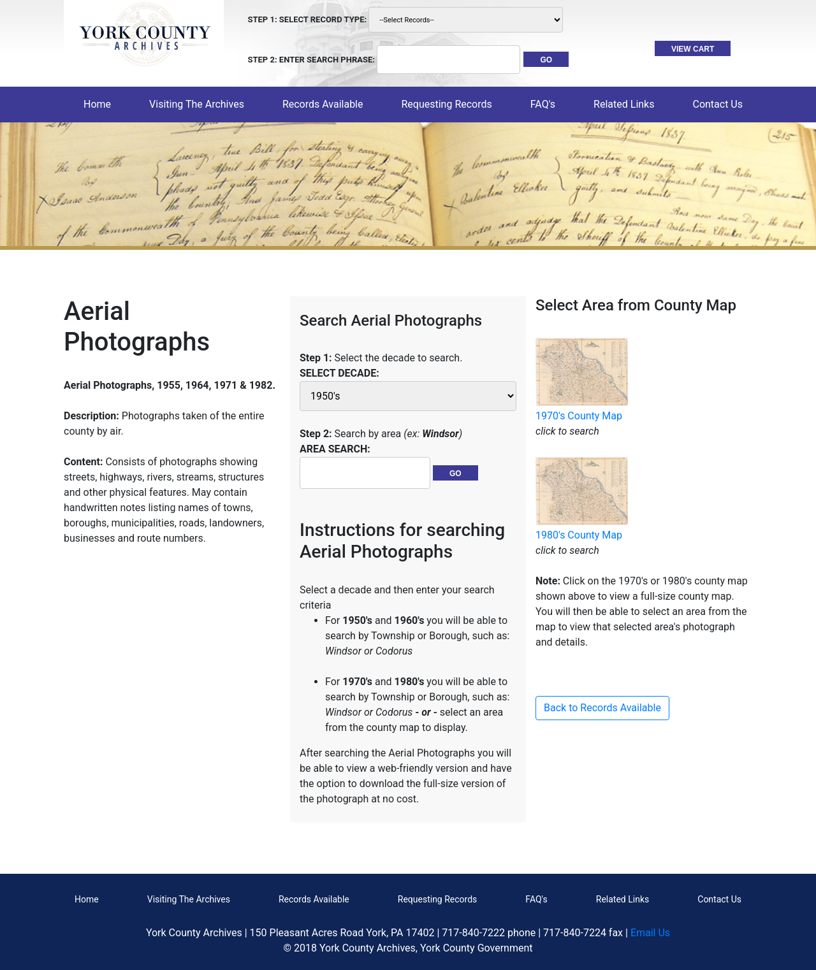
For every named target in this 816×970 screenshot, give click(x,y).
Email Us (650, 933)
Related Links (622, 899)
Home (100, 103)
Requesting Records (437, 899)
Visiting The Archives (188, 899)
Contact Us (719, 899)
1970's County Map (579, 416)
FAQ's (542, 104)
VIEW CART (692, 49)
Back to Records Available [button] (602, 708)
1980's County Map (579, 535)
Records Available (314, 899)
